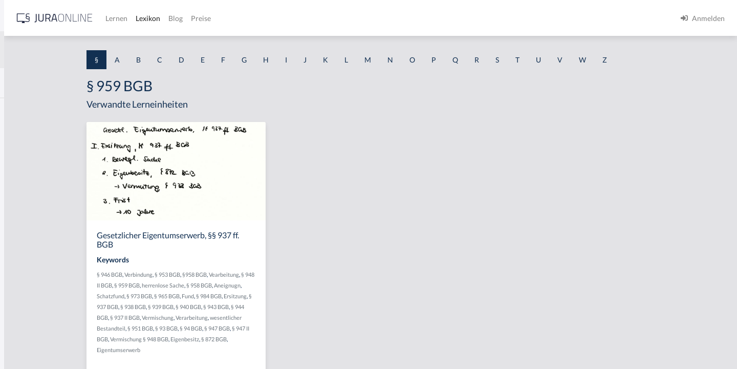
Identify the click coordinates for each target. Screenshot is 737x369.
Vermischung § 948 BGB (224, 339)
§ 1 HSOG (23, 201)
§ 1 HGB (21, 178)
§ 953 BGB (252, 274)
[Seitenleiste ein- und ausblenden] (147, 15)
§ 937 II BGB (210, 317)
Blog (335, 18)
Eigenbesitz (269, 339)
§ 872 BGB (299, 339)
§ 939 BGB (245, 306)
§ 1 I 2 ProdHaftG (35, 270)
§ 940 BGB (273, 306)
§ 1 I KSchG (26, 316)
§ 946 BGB (194, 274)
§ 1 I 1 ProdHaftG (35, 224)
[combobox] (82, 49)
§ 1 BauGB (24, 132)
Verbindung (223, 274)
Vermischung (242, 317)
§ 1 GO (19, 155)
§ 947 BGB (302, 328)
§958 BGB (279, 274)
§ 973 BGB (224, 296)
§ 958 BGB (294, 285)
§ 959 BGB (222, 285)
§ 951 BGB (225, 328)
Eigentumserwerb (203, 349)
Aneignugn (322, 285)
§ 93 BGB (251, 328)
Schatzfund (195, 296)
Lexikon (307, 18)
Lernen (276, 18)
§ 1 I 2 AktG (26, 247)
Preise (361, 18)
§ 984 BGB (294, 296)
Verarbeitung (277, 317)
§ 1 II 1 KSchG (30, 339)
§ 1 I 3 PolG (26, 293)
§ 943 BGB (301, 306)
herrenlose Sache (258, 285)
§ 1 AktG (21, 109)
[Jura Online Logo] (214, 18)
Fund (273, 296)
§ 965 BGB (252, 296)
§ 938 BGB (218, 306)
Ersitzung (320, 296)
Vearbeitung (309, 274)
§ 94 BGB (276, 328)
